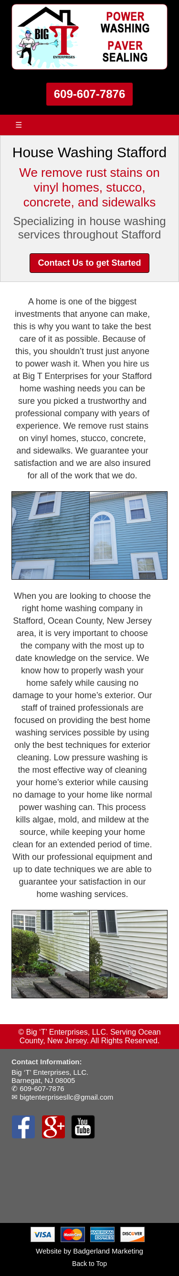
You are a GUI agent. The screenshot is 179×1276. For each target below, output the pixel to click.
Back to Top (89, 1263)
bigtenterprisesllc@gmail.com (66, 1097)
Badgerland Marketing (108, 1251)
